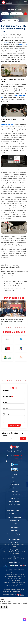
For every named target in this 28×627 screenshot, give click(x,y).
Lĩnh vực (5, 408)
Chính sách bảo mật (14, 494)
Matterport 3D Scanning (14, 517)
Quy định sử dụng (14, 498)
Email (5, 402)
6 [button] (15, 327)
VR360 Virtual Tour (14, 514)
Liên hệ (15, 488)
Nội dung (6, 414)
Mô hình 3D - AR (14, 520)
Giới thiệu (14, 478)
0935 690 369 (18, 456)
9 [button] (20, 380)
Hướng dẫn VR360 (14, 505)
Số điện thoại (7, 396)
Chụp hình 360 (15, 527)
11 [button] (25, 380)
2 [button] (6, 327)
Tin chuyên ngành (14, 484)
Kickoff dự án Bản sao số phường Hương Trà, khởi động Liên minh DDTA (13, 321)
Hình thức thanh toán (14, 501)
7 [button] (17, 327)
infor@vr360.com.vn (17, 461)
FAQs (12, 491)
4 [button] (10, 327)
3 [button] (8, 327)
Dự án (14, 481)
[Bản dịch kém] (5, 607)
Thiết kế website (14, 530)
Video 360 (14, 524)
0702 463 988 (18, 458)
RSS (17, 491)
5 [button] (11, 380)
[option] (14, 313)
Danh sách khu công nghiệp (14, 534)
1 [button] (2, 380)
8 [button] (19, 327)
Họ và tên (6, 390)
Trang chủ (4, 20)
